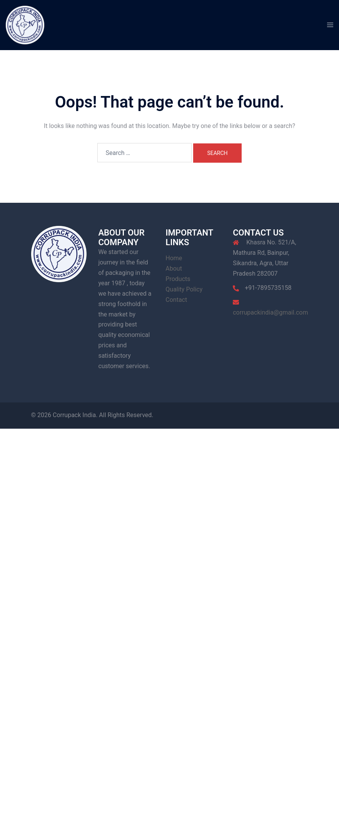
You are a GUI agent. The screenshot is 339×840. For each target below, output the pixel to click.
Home (173, 258)
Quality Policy (183, 289)
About (173, 268)
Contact (176, 299)
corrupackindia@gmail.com (270, 312)
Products (177, 279)
